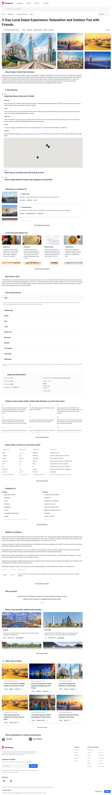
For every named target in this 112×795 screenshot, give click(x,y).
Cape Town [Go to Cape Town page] (101, 763)
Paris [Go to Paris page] (100, 749)
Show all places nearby (42, 653)
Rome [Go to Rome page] (100, 752)
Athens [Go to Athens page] (89, 758)
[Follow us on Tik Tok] (3, 781)
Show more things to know (42, 437)
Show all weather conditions (42, 583)
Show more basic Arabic (42, 481)
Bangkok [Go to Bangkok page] (89, 766)
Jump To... (102, 14)
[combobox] (55, 9)
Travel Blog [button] (45, 3)
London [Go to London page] (89, 752)
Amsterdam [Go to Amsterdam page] (101, 758)
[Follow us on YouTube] (8, 781)
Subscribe (33, 766)
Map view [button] (29, 3)
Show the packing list (42, 524)
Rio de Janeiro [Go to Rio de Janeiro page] (102, 766)
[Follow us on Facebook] (13, 781)
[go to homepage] (7, 4)
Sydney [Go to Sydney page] (89, 763)
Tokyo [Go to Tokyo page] (89, 755)
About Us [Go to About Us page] (76, 752)
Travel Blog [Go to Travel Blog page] (76, 755)
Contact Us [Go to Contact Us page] (76, 758)
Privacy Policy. (16, 772)
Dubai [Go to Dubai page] (89, 760)
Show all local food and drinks (42, 269)
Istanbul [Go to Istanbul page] (100, 760)
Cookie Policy (18, 793)
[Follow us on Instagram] (6, 781)
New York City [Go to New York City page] (90, 749)
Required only (98, 791)
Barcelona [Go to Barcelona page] (101, 755)
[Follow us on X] (11, 781)
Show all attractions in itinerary (42, 225)
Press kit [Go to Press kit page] (76, 760)
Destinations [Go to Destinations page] (76, 749)
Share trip (107, 30)
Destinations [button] (20, 3)
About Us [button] (37, 3)
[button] (42, 95)
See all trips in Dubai (42, 727)
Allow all (107, 791)
